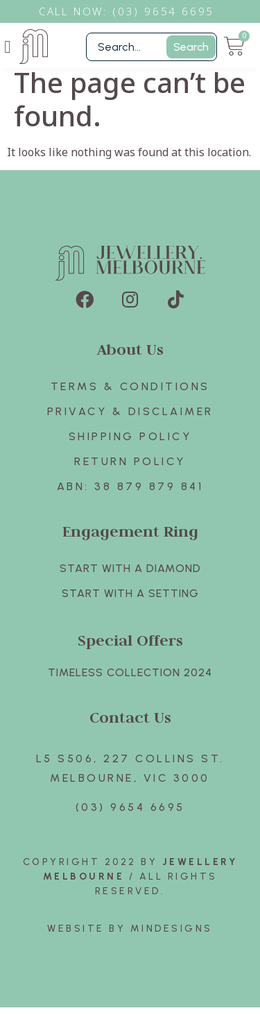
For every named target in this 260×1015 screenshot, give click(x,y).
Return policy (130, 469)
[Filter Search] (151, 47)
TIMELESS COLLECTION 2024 (130, 680)
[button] (7, 46)
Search (191, 46)
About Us (130, 356)
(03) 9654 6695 (130, 814)
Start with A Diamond (130, 575)
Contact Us (130, 724)
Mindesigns (171, 936)
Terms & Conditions (130, 394)
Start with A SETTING (130, 600)
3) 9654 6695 (170, 11)
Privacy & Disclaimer (130, 419)
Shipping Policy (130, 444)
